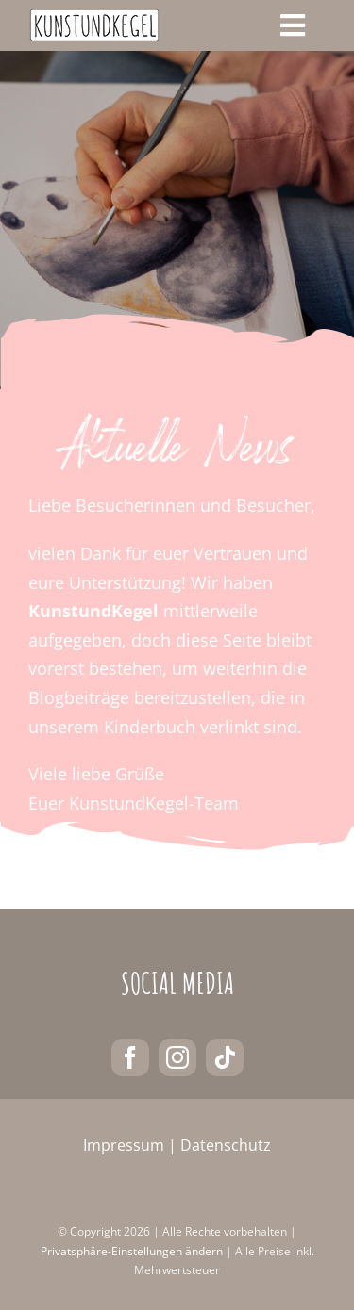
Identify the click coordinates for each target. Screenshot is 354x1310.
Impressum (123, 1145)
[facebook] (130, 1057)
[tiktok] (225, 1057)
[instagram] (177, 1057)
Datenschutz (225, 1145)
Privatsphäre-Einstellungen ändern (132, 1251)
